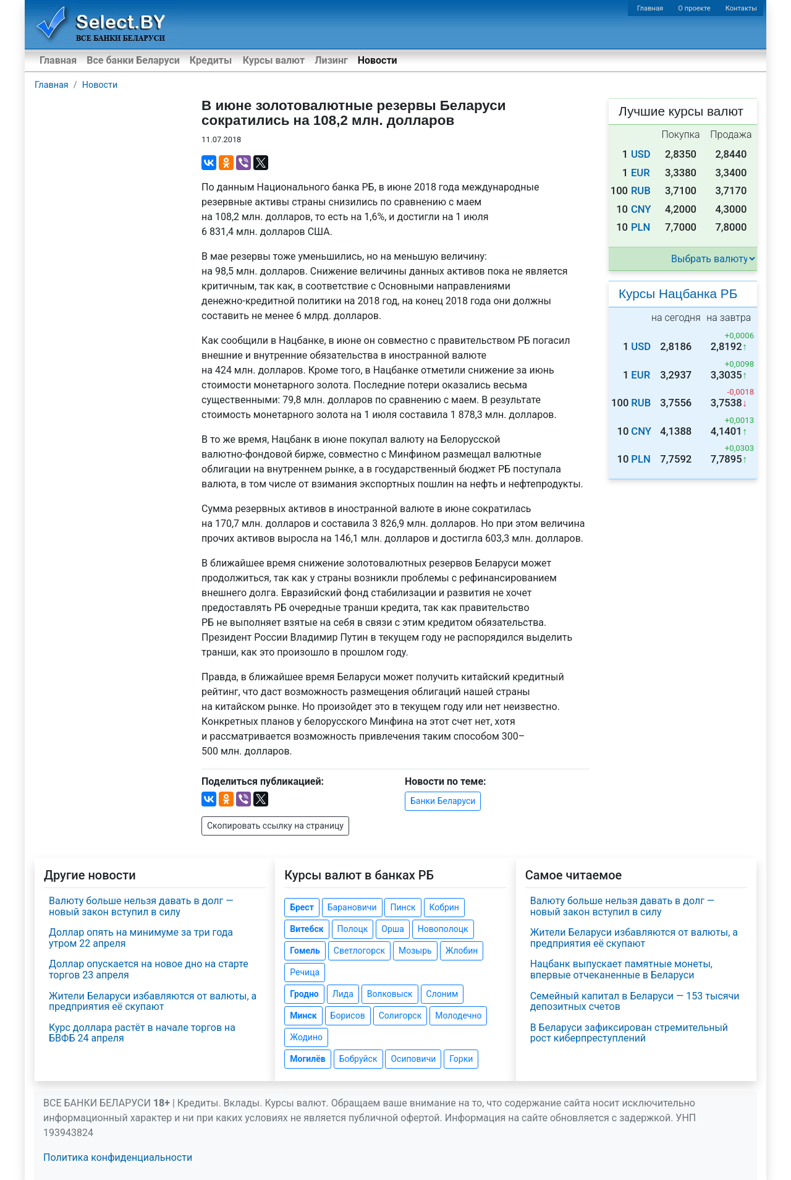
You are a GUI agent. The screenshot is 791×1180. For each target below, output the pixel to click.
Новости (377, 60)
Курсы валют (274, 60)
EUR (640, 173)
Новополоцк (443, 929)
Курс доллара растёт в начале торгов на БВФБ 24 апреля (142, 1033)
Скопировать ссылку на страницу (275, 826)
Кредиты (211, 60)
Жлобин (462, 951)
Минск (303, 1015)
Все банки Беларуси (133, 60)
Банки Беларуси (442, 801)
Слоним (442, 994)
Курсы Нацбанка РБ (678, 293)
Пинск (402, 907)
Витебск (306, 929)
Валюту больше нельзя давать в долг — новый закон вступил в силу (141, 906)
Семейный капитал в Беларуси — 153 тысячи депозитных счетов (635, 1001)
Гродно (304, 994)
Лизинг (331, 60)
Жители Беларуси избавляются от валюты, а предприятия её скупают (152, 1001)
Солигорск (400, 1015)
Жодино (306, 1037)
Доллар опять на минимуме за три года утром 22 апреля (141, 937)
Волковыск (390, 994)
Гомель (305, 951)
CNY (641, 209)
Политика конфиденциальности (117, 1157)
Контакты (741, 8)
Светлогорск (359, 951)
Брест (301, 907)
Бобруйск (358, 1059)
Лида (342, 994)
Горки (461, 1059)
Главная (650, 8)
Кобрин (444, 907)
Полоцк (352, 929)
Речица (304, 972)
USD (641, 154)
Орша (392, 929)
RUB (641, 191)
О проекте (694, 8)
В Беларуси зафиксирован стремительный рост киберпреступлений (629, 1033)
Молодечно (458, 1015)
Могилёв (307, 1059)
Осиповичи (413, 1059)
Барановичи (352, 907)
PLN (640, 227)
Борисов (348, 1015)
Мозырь (415, 951)
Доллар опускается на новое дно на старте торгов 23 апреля (148, 969)
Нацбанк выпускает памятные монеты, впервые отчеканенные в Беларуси (621, 969)
